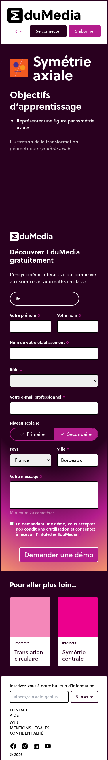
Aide (14, 715)
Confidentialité (26, 733)
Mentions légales (30, 728)
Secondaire (76, 434)
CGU (14, 723)
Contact (19, 710)
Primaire (32, 434)
